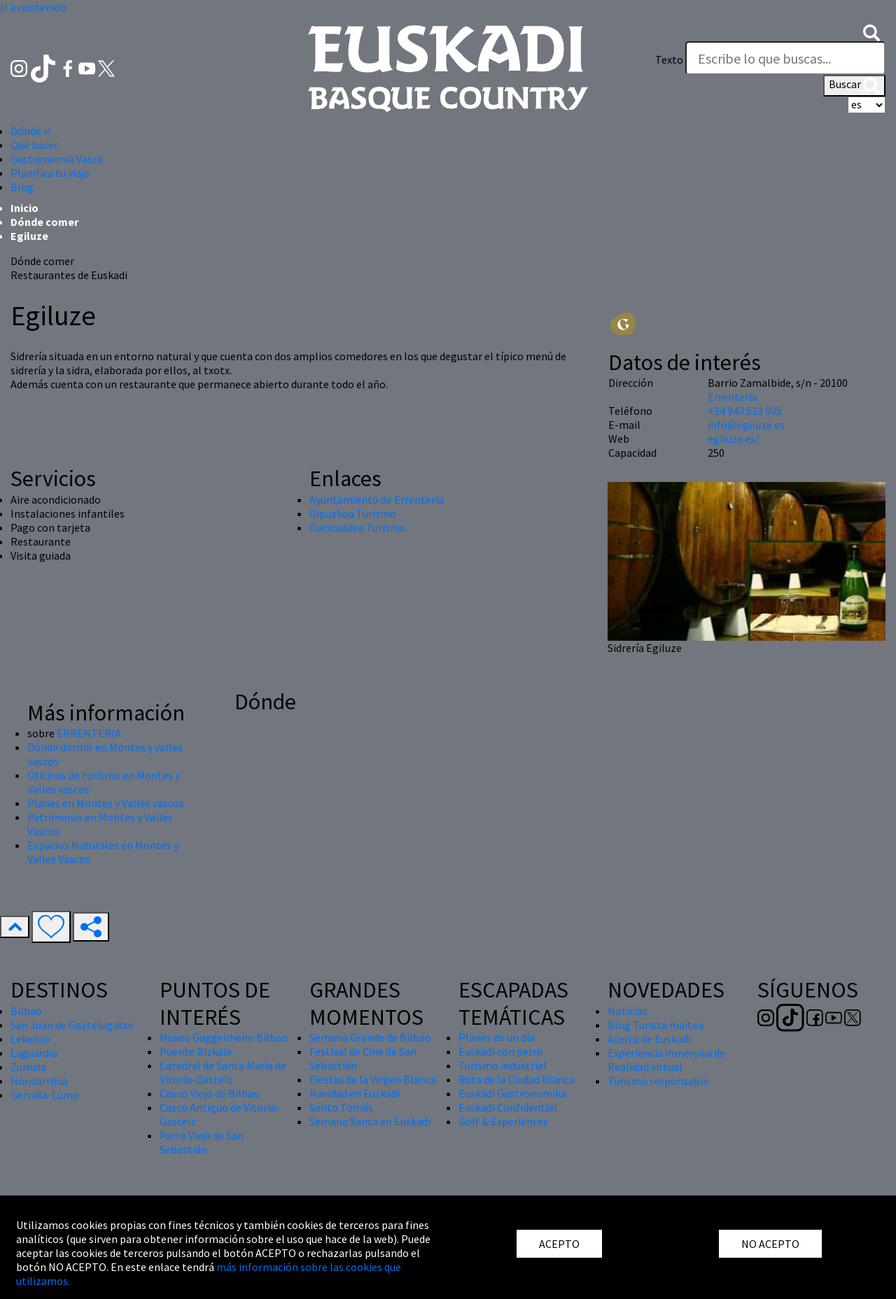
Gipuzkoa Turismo (352, 513)
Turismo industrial (502, 1065)
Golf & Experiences (503, 1121)
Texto (669, 59)
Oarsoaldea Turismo (357, 527)
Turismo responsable (658, 1081)
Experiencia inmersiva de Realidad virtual (666, 1060)
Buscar (854, 85)
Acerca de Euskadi (649, 1039)
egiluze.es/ (734, 439)
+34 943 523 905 (745, 411)
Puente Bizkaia (196, 1051)
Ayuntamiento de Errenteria (376, 499)
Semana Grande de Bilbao (370, 1037)
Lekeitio (30, 1039)
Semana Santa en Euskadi (369, 1121)
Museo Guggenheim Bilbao (224, 1037)
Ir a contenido (33, 7)
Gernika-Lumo (44, 1095)
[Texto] (785, 58)
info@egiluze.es (746, 425)
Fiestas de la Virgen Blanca (372, 1079)
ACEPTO (559, 1244)
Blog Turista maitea (656, 1025)
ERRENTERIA (89, 733)
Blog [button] (22, 187)
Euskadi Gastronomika (512, 1093)
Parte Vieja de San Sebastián (202, 1142)
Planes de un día (496, 1037)
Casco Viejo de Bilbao (210, 1093)
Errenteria (732, 397)
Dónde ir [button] (30, 131)
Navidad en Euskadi (354, 1093)
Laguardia (33, 1053)
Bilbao (26, 1011)
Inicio (24, 208)
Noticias (628, 1011)
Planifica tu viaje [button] (50, 173)
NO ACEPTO (770, 1244)
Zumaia (28, 1067)
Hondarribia (39, 1081)
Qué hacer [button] (34, 145)
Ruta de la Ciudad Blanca (516, 1079)
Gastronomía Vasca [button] (56, 159)
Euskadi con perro (500, 1051)
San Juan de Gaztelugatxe (72, 1025)
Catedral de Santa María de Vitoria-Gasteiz (223, 1072)
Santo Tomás (341, 1107)
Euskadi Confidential (507, 1107)
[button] (871, 31)
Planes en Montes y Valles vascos (105, 803)
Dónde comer (44, 222)
